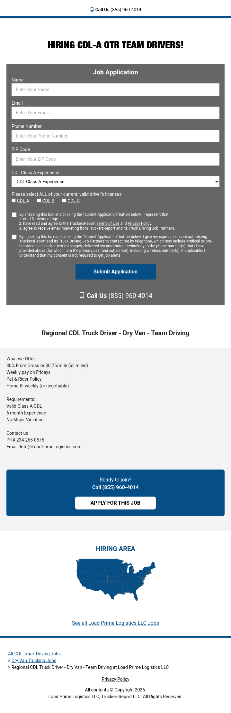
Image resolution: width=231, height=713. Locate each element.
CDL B (46, 201)
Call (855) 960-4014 (115, 487)
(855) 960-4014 (118, 9)
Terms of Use (107, 223)
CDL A (20, 201)
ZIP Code (21, 149)
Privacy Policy (139, 223)
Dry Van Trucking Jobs (34, 660)
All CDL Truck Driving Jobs (34, 653)
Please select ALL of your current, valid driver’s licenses (66, 194)
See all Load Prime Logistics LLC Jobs (115, 623)
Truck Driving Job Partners (151, 228)
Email (17, 103)
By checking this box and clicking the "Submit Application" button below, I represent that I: (97, 221)
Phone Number (26, 126)
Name (17, 79)
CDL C (71, 201)
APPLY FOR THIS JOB (115, 503)
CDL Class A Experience (35, 172)
